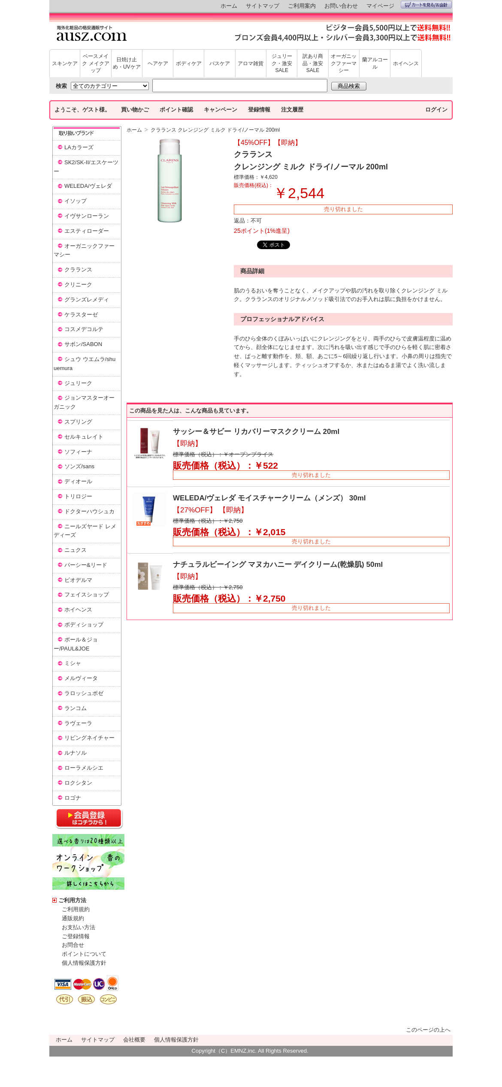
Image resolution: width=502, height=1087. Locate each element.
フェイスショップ (86, 594)
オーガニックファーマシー (344, 63)
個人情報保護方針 (84, 963)
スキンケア (65, 63)
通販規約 (73, 918)
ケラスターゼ (81, 314)
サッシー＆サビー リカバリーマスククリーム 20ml (256, 432)
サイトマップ (262, 6)
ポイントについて (84, 954)
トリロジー (78, 496)
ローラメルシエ (83, 768)
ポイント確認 (176, 109)
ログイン (436, 109)
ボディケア (189, 63)
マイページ (380, 6)
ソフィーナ (78, 452)
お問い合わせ (341, 6)
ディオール (78, 481)
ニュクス (75, 550)
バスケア (219, 63)
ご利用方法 (72, 900)
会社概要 (134, 1039)
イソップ (75, 201)
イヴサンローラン (86, 216)
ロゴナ (72, 798)
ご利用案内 (302, 6)
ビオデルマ (78, 580)
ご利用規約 (76, 909)
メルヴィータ (81, 678)
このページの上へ (428, 1030)
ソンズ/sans (79, 466)
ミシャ (72, 663)
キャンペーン (220, 109)
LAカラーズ (79, 147)
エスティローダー (86, 231)
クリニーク (78, 284)
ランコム (75, 708)
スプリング (78, 422)
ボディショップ (83, 624)
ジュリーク (78, 383)
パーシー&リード (85, 565)
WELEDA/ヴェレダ (88, 186)
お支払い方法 (78, 927)
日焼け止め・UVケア (127, 63)
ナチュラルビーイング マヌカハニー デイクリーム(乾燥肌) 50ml (278, 564)
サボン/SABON (83, 344)
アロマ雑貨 (250, 63)
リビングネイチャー (89, 738)
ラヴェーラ (78, 723)
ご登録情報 (76, 936)
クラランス (78, 269)
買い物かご (135, 109)
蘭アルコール (375, 63)
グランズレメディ (86, 299)
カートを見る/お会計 (426, 5)
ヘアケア (158, 63)
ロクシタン (78, 783)
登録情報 (259, 109)
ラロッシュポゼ (83, 693)
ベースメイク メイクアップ (95, 63)
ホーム (229, 6)
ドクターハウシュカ (89, 511)
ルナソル (75, 753)
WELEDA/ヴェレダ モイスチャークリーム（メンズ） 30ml (269, 498)
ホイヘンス (406, 63)
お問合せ (73, 945)
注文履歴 (292, 109)
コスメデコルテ (83, 329)
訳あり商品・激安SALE (312, 63)
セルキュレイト (83, 437)
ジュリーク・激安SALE (282, 63)
